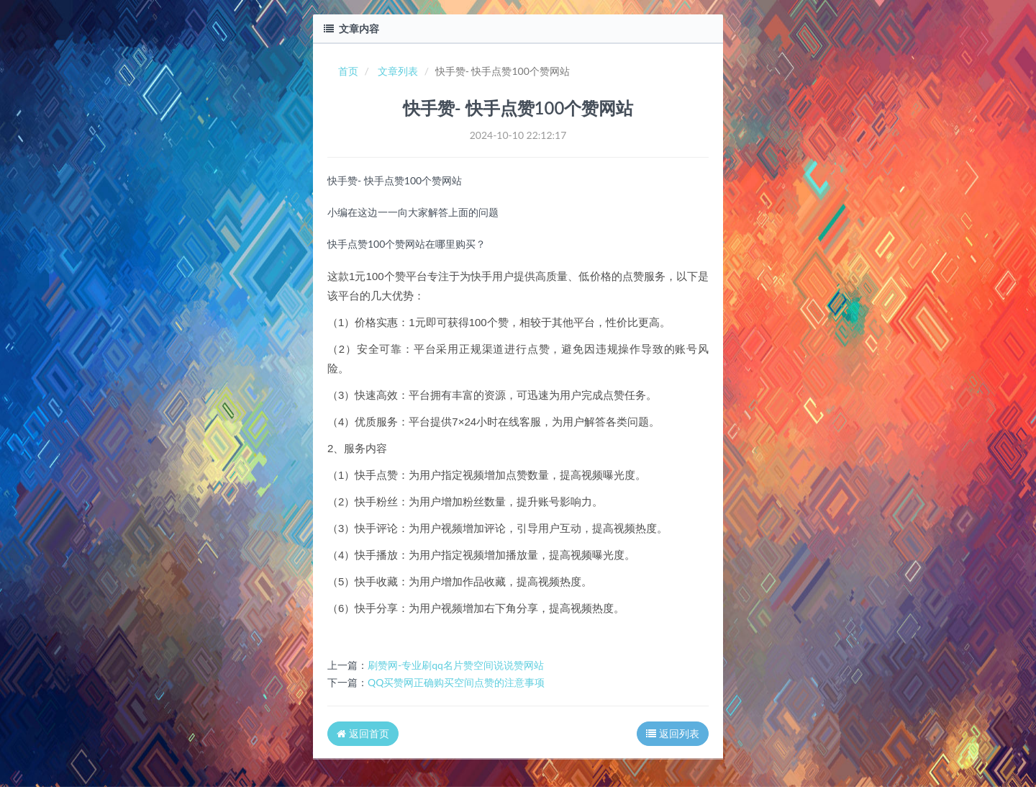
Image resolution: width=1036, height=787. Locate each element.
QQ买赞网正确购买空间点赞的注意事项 (456, 682)
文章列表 (398, 71)
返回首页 (363, 733)
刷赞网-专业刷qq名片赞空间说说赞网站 (456, 665)
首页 (348, 71)
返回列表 (672, 733)
